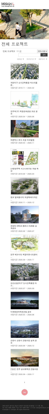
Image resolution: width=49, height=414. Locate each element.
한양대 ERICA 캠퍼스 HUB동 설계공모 (24, 227)
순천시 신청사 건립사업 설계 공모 (24, 341)
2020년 (19, 59)
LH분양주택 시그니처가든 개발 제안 (25, 169)
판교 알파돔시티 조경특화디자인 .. (24, 198)
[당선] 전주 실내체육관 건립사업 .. (24, 370)
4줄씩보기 (42, 59)
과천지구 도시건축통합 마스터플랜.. (24, 83)
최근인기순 (30, 59)
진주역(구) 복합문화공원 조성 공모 (24, 112)
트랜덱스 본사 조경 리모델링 (22, 140)
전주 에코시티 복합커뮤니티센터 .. (24, 255)
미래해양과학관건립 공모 (21, 311)
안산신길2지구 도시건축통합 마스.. (24, 284)
